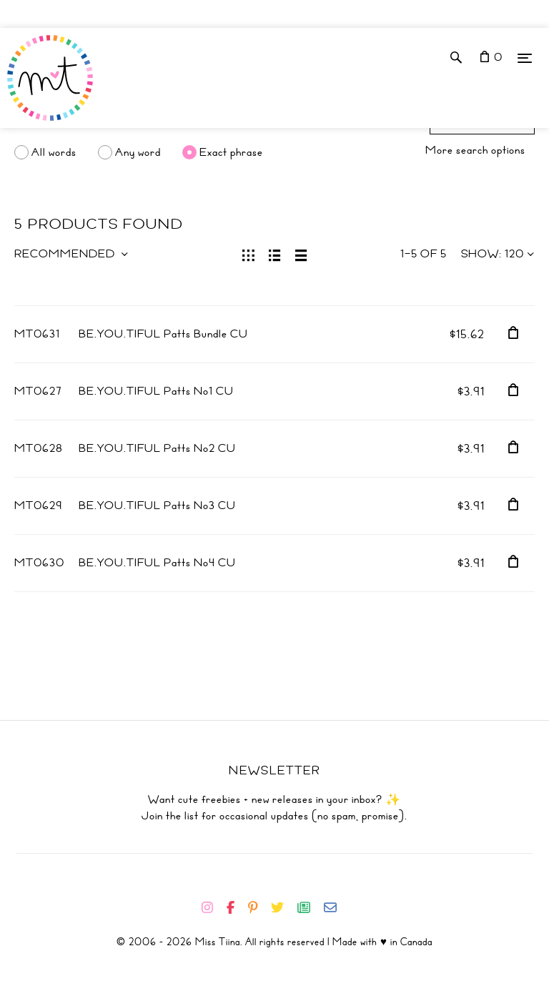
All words (53, 152)
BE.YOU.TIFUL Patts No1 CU (156, 391)
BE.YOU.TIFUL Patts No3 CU (157, 505)
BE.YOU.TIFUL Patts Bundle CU (163, 333)
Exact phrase (231, 152)
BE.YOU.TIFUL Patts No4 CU (157, 562)
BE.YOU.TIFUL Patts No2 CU (157, 448)
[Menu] (525, 57)
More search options (475, 150)
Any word (138, 152)
